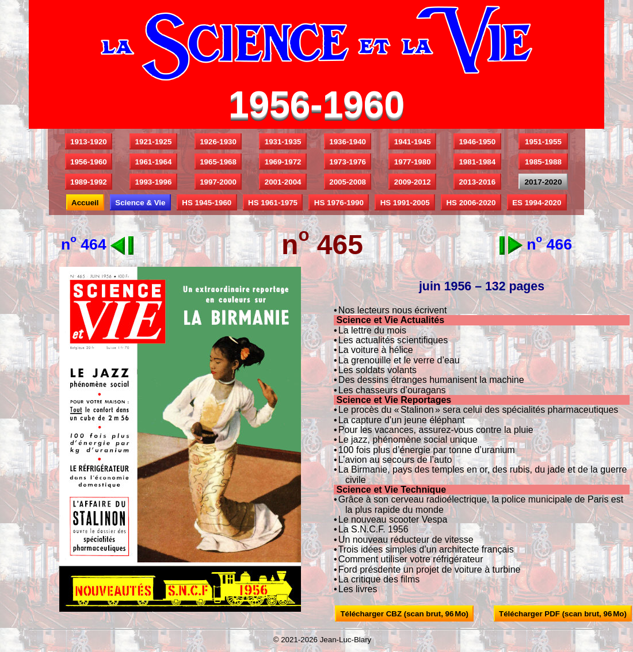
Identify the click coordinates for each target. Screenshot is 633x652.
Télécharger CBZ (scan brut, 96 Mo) (404, 613)
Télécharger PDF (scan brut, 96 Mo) (563, 613)
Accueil (85, 202)
